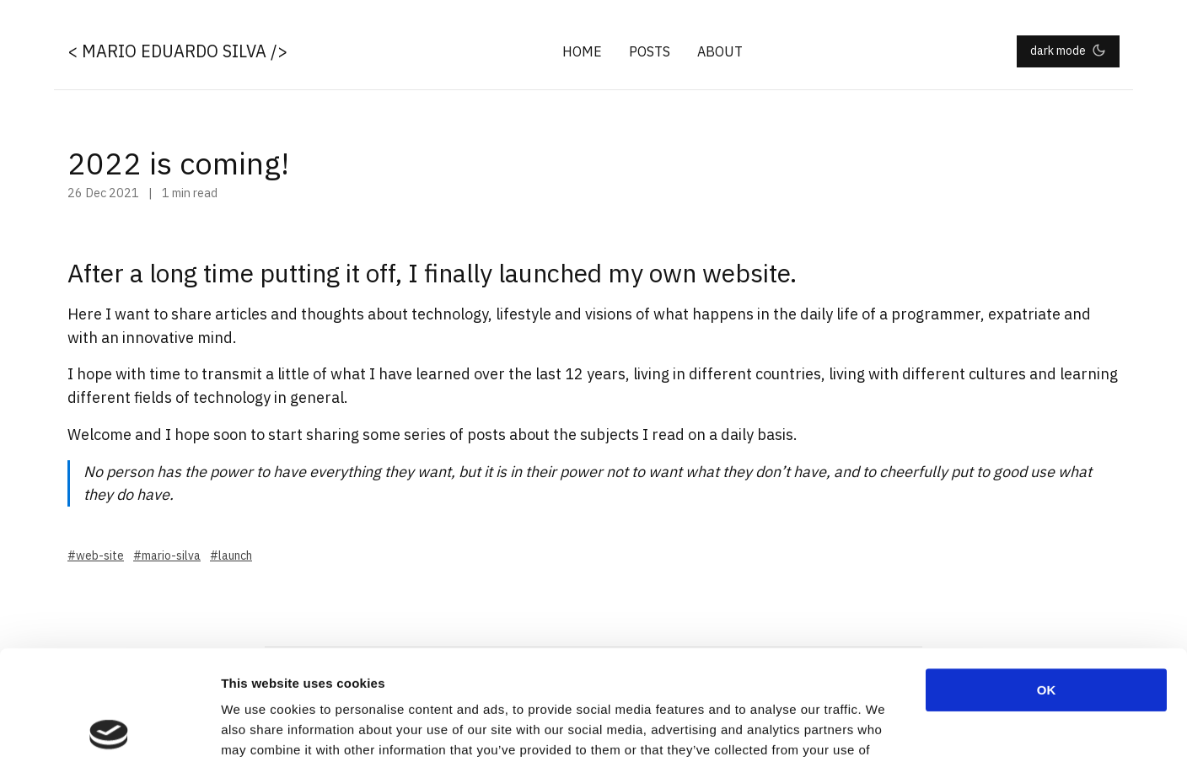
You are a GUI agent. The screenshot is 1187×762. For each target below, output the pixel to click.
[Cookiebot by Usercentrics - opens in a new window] (109, 729)
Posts (649, 51)
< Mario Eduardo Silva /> (177, 51)
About (720, 51)
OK (1046, 580)
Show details (885, 729)
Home (582, 51)
